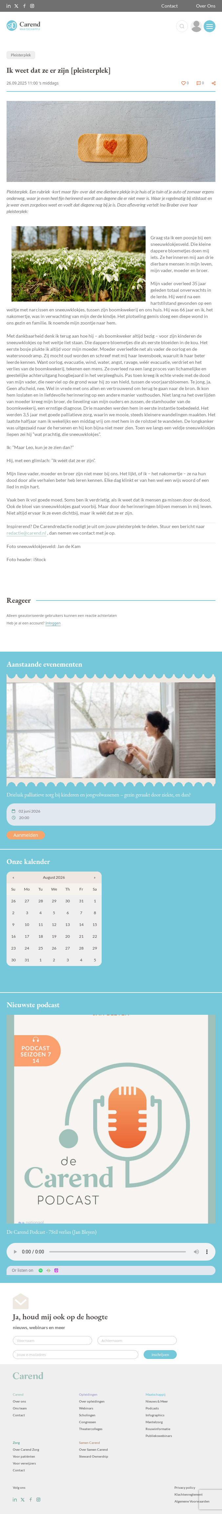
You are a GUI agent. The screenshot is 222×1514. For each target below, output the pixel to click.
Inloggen (53, 622)
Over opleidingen (92, 1401)
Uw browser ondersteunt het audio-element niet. (111, 1252)
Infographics (155, 1415)
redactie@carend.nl (26, 533)
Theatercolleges (90, 1429)
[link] (196, 26)
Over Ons (205, 6)
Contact (169, 6)
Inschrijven (160, 1354)
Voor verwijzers (24, 1463)
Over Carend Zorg (26, 1449)
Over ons (19, 1401)
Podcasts (152, 1408)
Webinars (86, 1408)
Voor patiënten (24, 1456)
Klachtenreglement (188, 1494)
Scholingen (87, 1415)
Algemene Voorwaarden (192, 1501)
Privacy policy (184, 1487)
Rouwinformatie (158, 1429)
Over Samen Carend (93, 1449)
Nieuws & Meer (157, 1401)
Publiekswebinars (159, 1436)
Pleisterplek (21, 54)
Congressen (87, 1422)
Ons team (20, 1408)
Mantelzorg (154, 1422)
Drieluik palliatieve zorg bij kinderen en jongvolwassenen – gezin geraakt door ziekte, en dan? (99, 794)
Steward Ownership (93, 1456)
